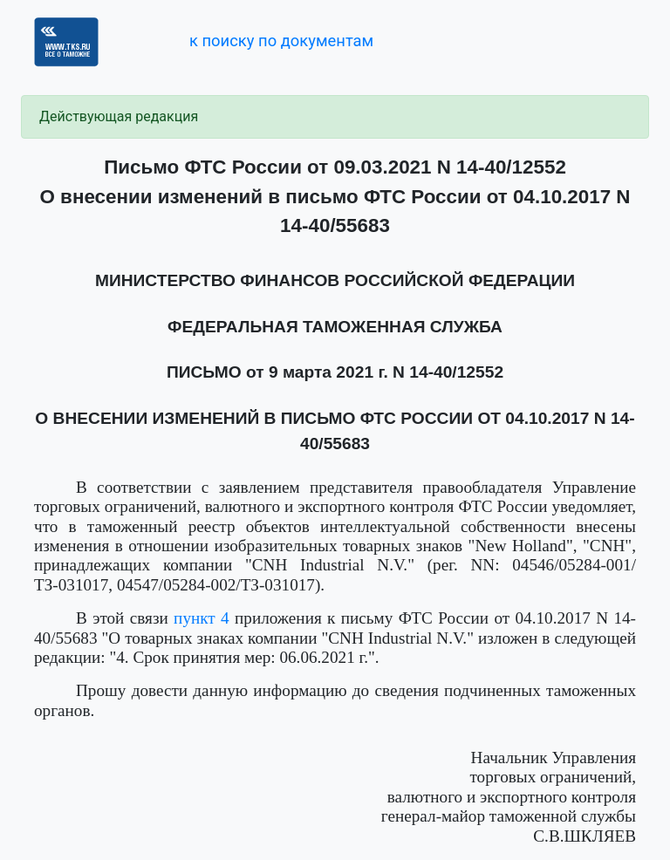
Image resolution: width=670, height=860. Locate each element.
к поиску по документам (281, 40)
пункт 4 (201, 618)
